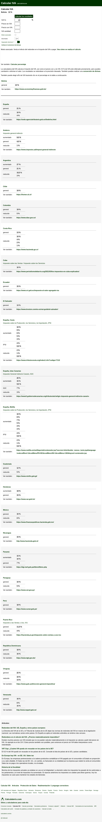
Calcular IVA (8, 3)
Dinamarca (38, 790)
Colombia (7, 205)
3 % (18, 176)
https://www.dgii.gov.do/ (25, 658)
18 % (18, 491)
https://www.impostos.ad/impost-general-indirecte (36, 150)
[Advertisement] (47, 20)
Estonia (44, 790)
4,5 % (19, 141)
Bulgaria (14, 790)
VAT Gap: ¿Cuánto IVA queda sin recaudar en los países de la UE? (28, 749)
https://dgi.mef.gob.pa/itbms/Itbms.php (31, 567)
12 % (18, 468)
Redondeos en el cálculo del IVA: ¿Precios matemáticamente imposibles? (31, 737)
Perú (5, 601)
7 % (18, 388)
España (6, 104)
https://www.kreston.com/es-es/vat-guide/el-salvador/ (37, 309)
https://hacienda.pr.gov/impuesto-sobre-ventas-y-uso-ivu (38, 635)
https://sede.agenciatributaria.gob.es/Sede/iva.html (36, 119)
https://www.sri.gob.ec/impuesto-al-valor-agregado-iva (37, 290)
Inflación (63, 806)
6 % (18, 333)
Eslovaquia (28, 792)
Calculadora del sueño (7, 809)
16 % (18, 514)
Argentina (7, 160)
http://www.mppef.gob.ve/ (26, 710)
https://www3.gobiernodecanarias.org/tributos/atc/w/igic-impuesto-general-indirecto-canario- (52, 396)
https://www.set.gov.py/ (25, 590)
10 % (18, 112)
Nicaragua (7, 533)
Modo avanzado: (6, 35)
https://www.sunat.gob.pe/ (26, 609)
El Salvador (7, 301)
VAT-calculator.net (6, 790)
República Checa (22, 790)
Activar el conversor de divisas (11, 45)
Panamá (6, 552)
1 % (18, 145)
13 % (10, 12)
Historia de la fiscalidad (11, 767)
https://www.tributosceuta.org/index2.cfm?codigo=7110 (38, 360)
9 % (18, 330)
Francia (55, 790)
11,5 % (19, 627)
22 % (18, 673)
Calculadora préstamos (40, 806)
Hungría (66, 790)
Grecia (60, 790)
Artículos (15, 785)
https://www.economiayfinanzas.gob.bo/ (30, 89)
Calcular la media (47, 809)
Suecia (35, 792)
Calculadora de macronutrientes (84, 806)
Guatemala (7, 464)
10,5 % (19, 173)
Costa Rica (7, 228)
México (6, 510)
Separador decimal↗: (7, 42)
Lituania (76, 790)
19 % (18, 190)
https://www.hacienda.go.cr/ (27, 249)
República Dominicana (12, 646)
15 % (18, 286)
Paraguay (7, 578)
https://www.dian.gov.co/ (26, 218)
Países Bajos (88, 790)
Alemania (31, 790)
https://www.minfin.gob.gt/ (26, 476)
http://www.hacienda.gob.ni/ (27, 541)
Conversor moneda (6, 806)
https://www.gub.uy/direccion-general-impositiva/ (35, 684)
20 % (18, 378)
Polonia (3, 792)
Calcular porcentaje (18, 64)
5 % (18, 213)
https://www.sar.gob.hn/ (25, 499)
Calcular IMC (70, 806)
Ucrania (46, 792)
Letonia (81, 790)
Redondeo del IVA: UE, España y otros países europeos (23, 728)
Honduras (7, 487)
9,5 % (19, 137)
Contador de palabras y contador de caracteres (28, 809)
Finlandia (51, 792)
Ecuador (6, 282)
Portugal (8, 792)
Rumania (14, 792)
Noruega (95, 790)
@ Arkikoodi (4, 818)
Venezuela (7, 695)
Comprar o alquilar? (53, 806)
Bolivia (4, 81)
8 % (18, 417)
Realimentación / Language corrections (53, 785)
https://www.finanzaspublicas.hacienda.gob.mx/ (35, 522)
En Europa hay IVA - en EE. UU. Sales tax (18, 755)
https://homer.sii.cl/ (23, 194)
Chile (5, 186)
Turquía (40, 792)
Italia (71, 790)
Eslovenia (21, 792)
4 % (18, 115)
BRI (95, 806)
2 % (18, 242)
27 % (18, 164)
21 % (18, 108)
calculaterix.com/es (6, 813)
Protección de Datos (28, 785)
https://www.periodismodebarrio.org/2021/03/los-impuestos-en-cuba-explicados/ (47, 271)
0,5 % (19, 346)
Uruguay (6, 669)
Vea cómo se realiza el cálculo (69, 49)
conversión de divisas (91, 71)
